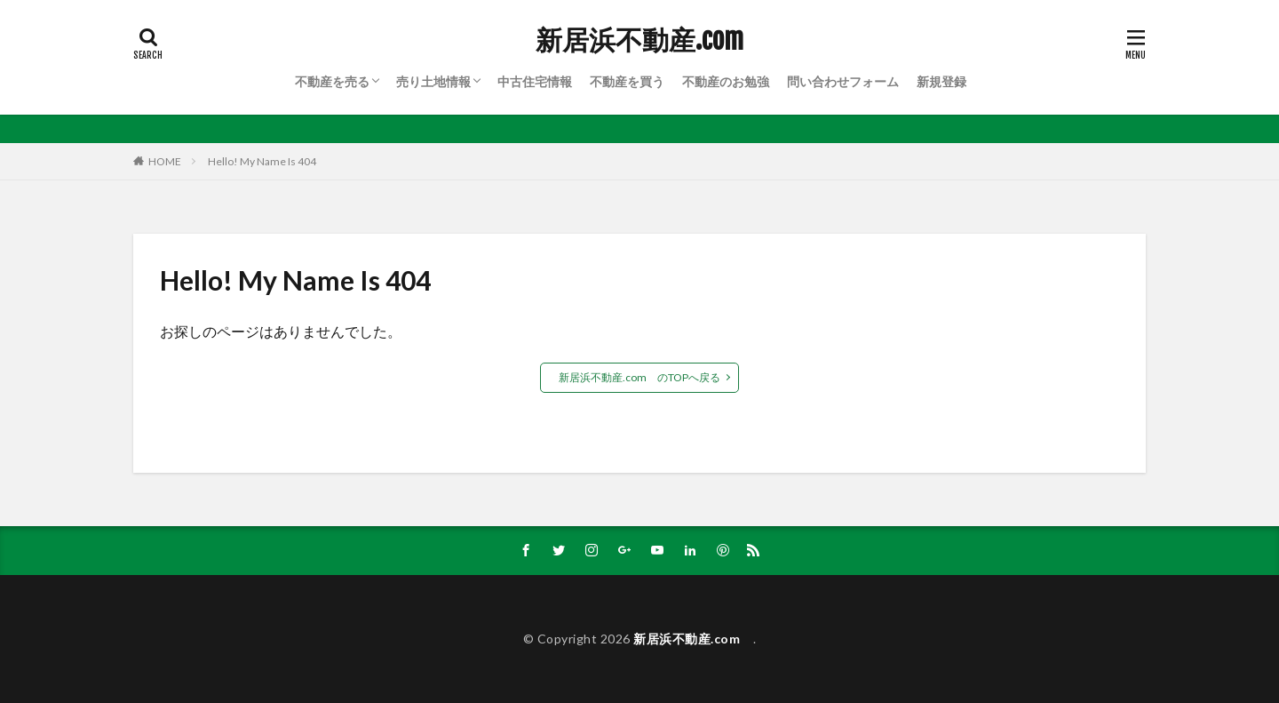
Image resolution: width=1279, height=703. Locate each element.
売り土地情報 (433, 81)
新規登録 (941, 81)
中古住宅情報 (534, 81)
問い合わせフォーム (843, 81)
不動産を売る (332, 81)
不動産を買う (627, 81)
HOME (164, 161)
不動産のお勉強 (725, 81)
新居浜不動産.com (646, 40)
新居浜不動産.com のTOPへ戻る (639, 377)
